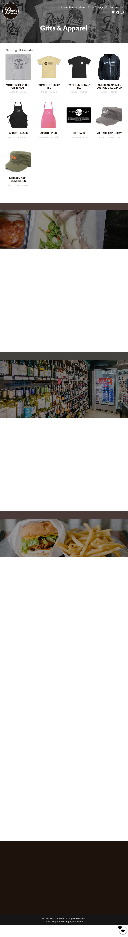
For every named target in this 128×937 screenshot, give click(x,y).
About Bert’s (68, 7)
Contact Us (116, 7)
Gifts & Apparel (97, 7)
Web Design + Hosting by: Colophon (64, 933)
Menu (81, 7)
